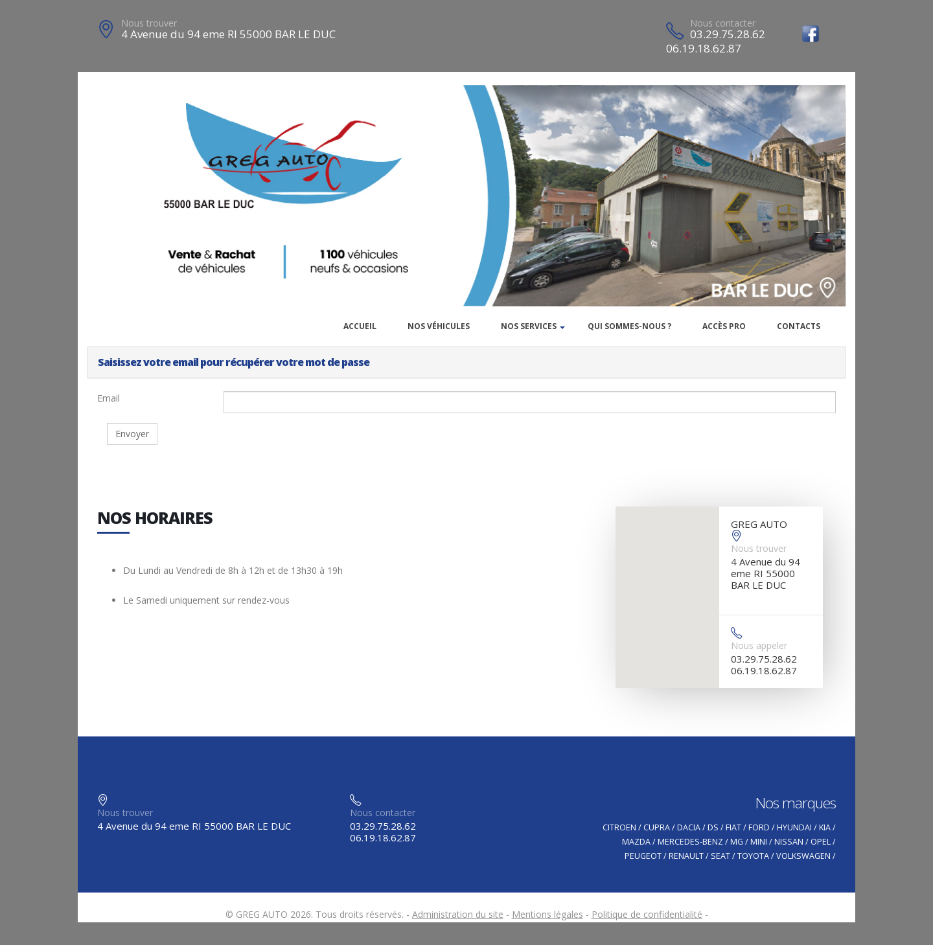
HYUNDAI (794, 827)
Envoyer (132, 433)
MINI (758, 841)
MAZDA (636, 841)
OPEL (821, 841)
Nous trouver (149, 23)
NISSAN (788, 841)
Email (108, 398)
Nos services (529, 326)
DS (713, 827)
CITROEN (619, 827)
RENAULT (686, 855)
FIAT (733, 827)
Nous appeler (759, 645)
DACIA (688, 827)
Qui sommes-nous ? (629, 326)
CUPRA (656, 827)
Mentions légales (547, 914)
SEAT (720, 855)
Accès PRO (724, 326)
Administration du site (457, 914)
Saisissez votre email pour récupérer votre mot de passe (233, 362)
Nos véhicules (439, 326)
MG (736, 841)
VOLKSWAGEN (803, 855)
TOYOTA (753, 855)
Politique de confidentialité (647, 914)
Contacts (798, 326)
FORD (759, 827)
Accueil (359, 326)
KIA (825, 827)
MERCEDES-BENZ (690, 841)
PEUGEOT (643, 855)
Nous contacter (722, 23)
